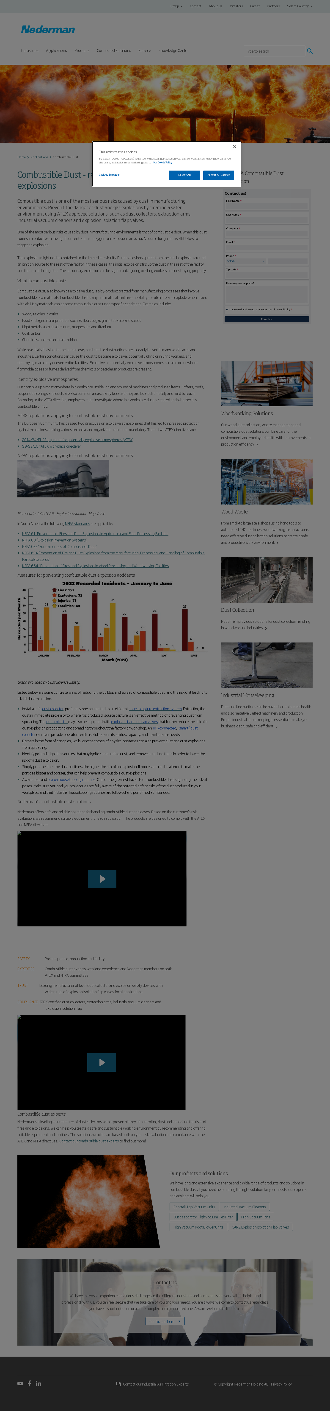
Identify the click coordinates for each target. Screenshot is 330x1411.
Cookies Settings (109, 175)
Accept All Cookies (218, 175)
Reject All (184, 175)
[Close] (235, 147)
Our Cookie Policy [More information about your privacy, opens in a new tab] (162, 162)
